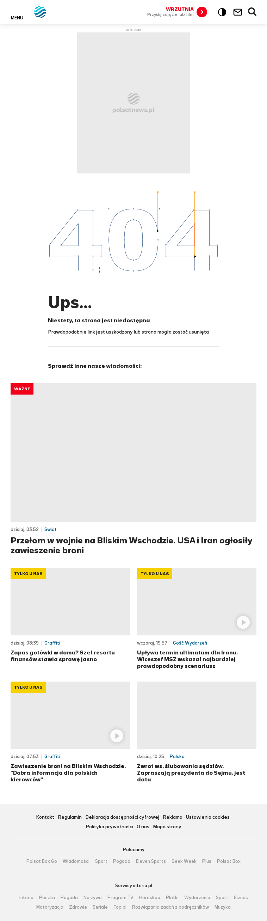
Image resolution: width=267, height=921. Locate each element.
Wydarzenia (197, 898)
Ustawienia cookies (208, 818)
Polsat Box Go (41, 861)
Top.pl (119, 907)
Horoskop (149, 898)
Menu (17, 17)
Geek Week (184, 861)
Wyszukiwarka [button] (252, 12)
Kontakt (45, 818)
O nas (143, 827)
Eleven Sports (151, 861)
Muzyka (223, 907)
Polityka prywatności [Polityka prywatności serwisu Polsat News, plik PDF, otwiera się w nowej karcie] (109, 827)
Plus (206, 861)
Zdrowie (78, 907)
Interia (26, 898)
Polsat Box (229, 861)
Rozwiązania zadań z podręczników (170, 907)
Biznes (241, 898)
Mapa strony (167, 827)
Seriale (100, 907)
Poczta (47, 898)
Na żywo (92, 898)
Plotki (172, 898)
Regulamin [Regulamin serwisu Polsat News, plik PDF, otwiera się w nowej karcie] (70, 818)
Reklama (172, 818)
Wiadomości (76, 861)
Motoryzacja (49, 907)
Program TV (120, 898)
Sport (101, 861)
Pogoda (121, 861)
